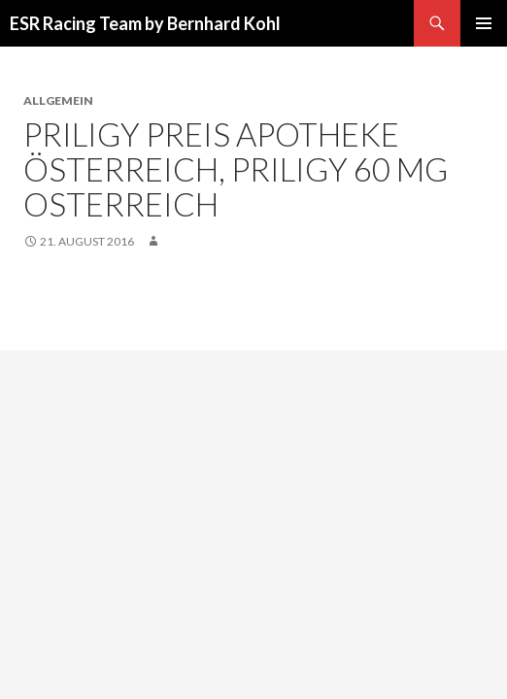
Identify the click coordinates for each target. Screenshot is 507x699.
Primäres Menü (483, 23)
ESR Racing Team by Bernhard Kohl (145, 23)
